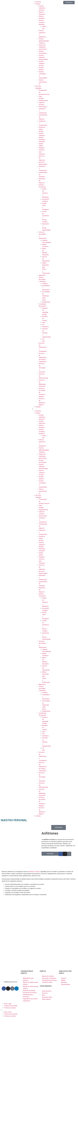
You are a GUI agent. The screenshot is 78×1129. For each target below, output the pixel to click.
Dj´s (43, 324)
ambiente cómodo (34, 871)
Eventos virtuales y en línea (42, 63)
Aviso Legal (7, 1004)
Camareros (45, 326)
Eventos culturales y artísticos (42, 8)
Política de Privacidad (10, 1006)
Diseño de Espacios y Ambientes (45, 193)
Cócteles (45, 283)
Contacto (38, 407)
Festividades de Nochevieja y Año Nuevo (46, 296)
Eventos (37, 4)
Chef (43, 322)
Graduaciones (46, 302)
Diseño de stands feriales (42, 129)
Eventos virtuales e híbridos (42, 135)
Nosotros (38, 2)
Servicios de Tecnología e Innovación (42, 368)
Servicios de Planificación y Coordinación (43, 347)
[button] (39, 409)
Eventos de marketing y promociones (43, 47)
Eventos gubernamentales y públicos (44, 41)
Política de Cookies (10, 1008)
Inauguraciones (43, 100)
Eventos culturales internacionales (43, 57)
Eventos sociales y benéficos (42, 22)
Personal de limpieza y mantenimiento (46, 333)
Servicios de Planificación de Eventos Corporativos (42, 357)
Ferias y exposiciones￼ (43, 82)
